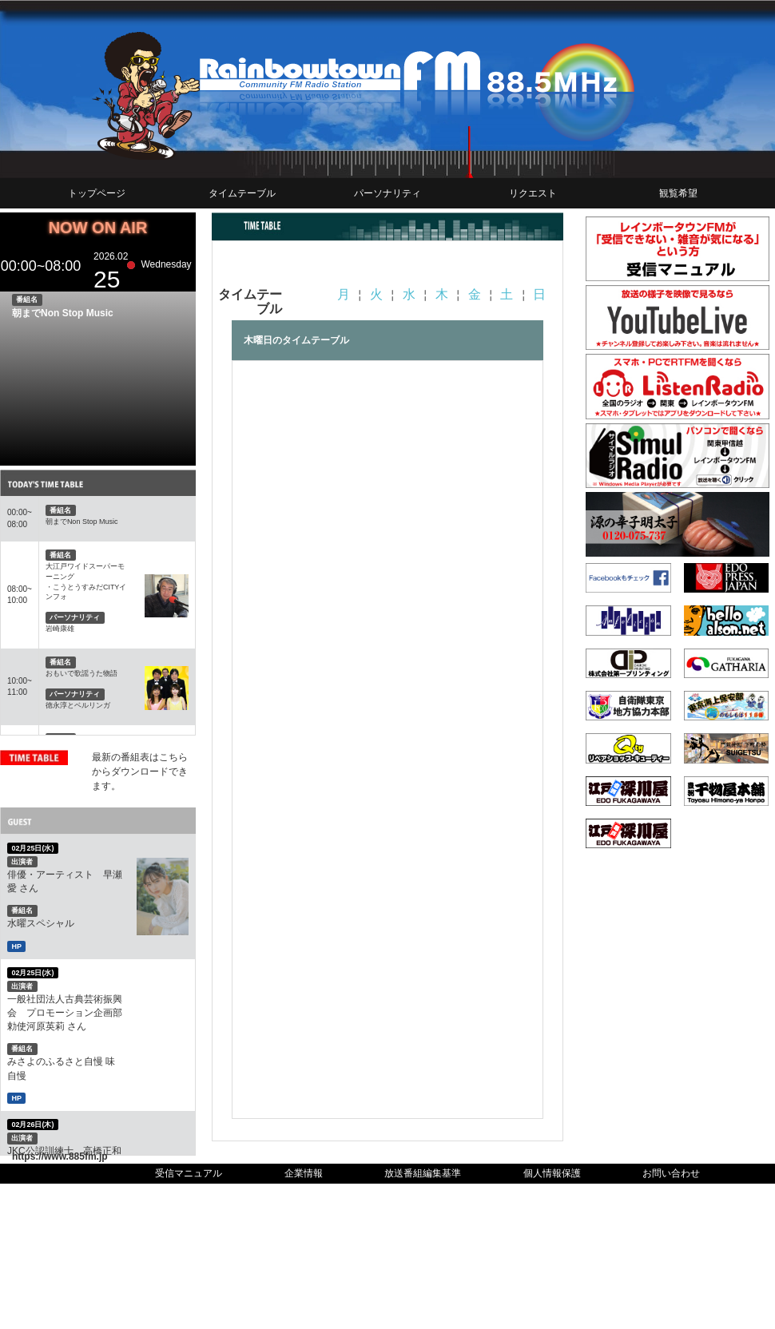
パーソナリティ (387, 193)
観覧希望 (678, 193)
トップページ (96, 193)
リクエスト (533, 193)
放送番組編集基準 (422, 1173)
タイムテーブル (242, 193)
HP (16, 946)
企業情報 (303, 1173)
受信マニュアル (188, 1173)
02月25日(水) (32, 848)
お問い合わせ (671, 1173)
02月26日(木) (32, 1125)
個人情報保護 (552, 1173)
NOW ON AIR (98, 227)
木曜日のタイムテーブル (296, 340)
